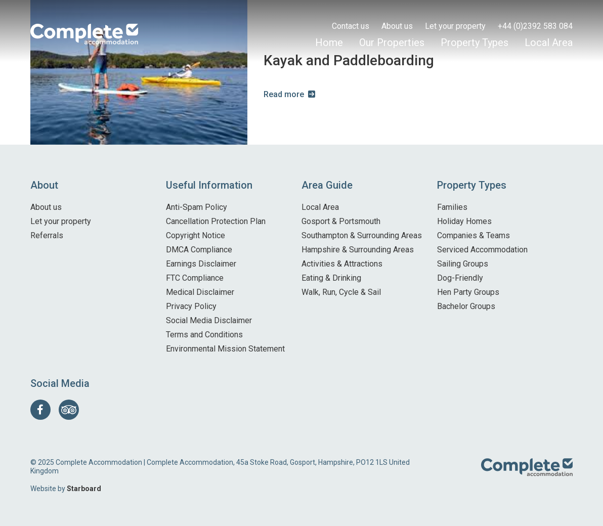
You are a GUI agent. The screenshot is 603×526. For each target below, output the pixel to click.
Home (329, 42)
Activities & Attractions (342, 264)
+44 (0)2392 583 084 (535, 26)
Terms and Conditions (204, 334)
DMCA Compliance (199, 249)
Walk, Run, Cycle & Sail (341, 292)
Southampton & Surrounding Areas (362, 235)
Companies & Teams (473, 235)
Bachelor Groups (466, 306)
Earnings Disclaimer (201, 264)
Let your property (455, 26)
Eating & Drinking (331, 278)
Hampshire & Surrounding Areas (358, 249)
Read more (284, 94)
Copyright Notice (195, 235)
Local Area (549, 42)
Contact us (350, 26)
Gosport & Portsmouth (341, 221)
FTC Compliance (195, 278)
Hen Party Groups (468, 292)
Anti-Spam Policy (196, 207)
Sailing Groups (462, 264)
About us (397, 26)
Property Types (474, 42)
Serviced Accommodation (482, 249)
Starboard (84, 489)
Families (452, 207)
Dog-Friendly (460, 278)
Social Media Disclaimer (209, 320)
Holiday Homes (464, 221)
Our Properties (391, 42)
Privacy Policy (191, 306)
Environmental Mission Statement (225, 349)
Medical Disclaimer (200, 292)
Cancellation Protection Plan (216, 221)
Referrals (46, 235)
